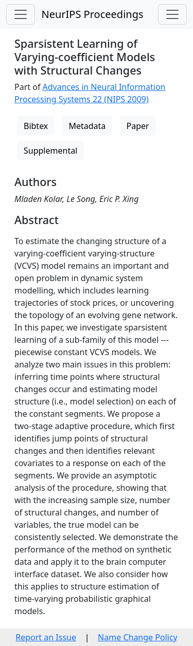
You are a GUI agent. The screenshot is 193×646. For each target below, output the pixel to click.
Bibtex (36, 126)
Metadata (87, 126)
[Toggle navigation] (20, 14)
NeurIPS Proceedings (92, 14)
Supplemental (50, 150)
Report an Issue (45, 637)
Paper (138, 126)
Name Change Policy (138, 637)
